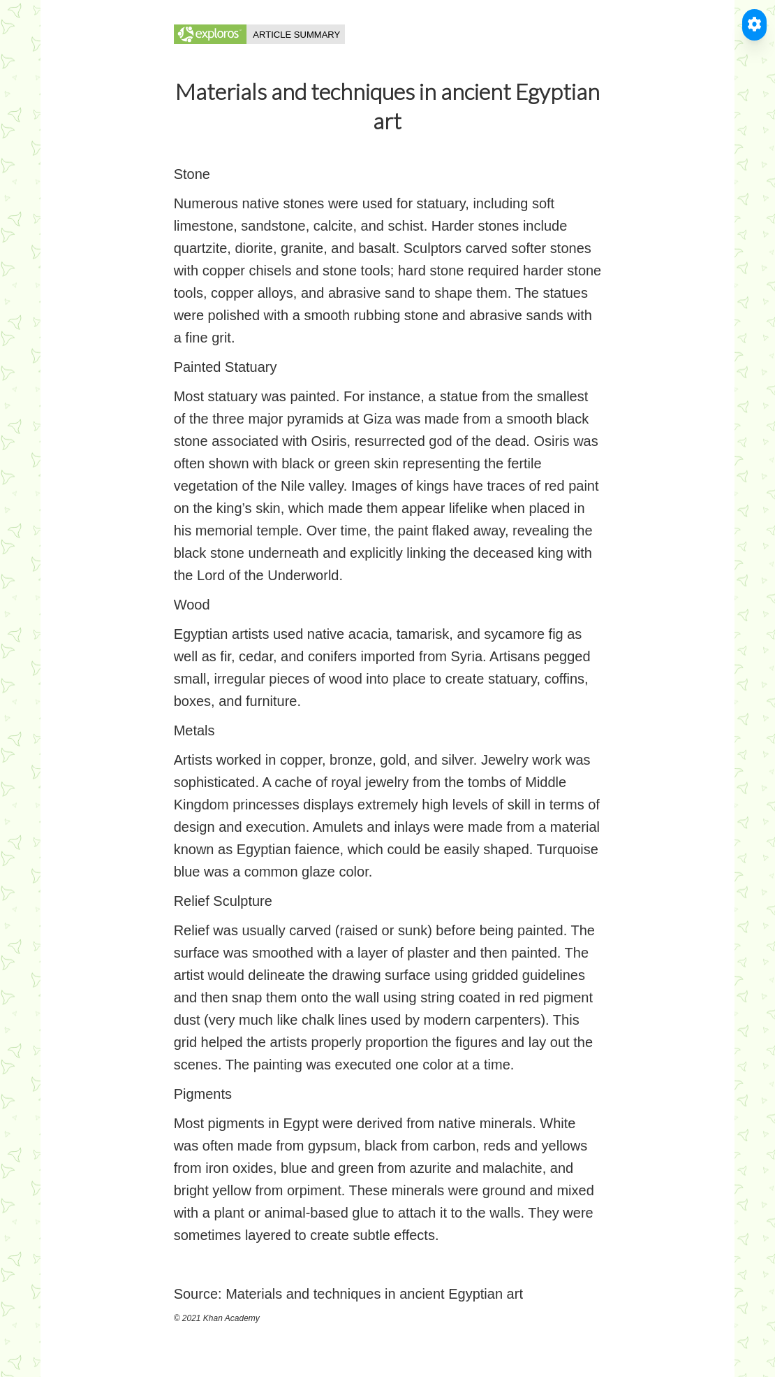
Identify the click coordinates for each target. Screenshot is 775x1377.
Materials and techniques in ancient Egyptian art (374, 1294)
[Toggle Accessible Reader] (754, 25)
